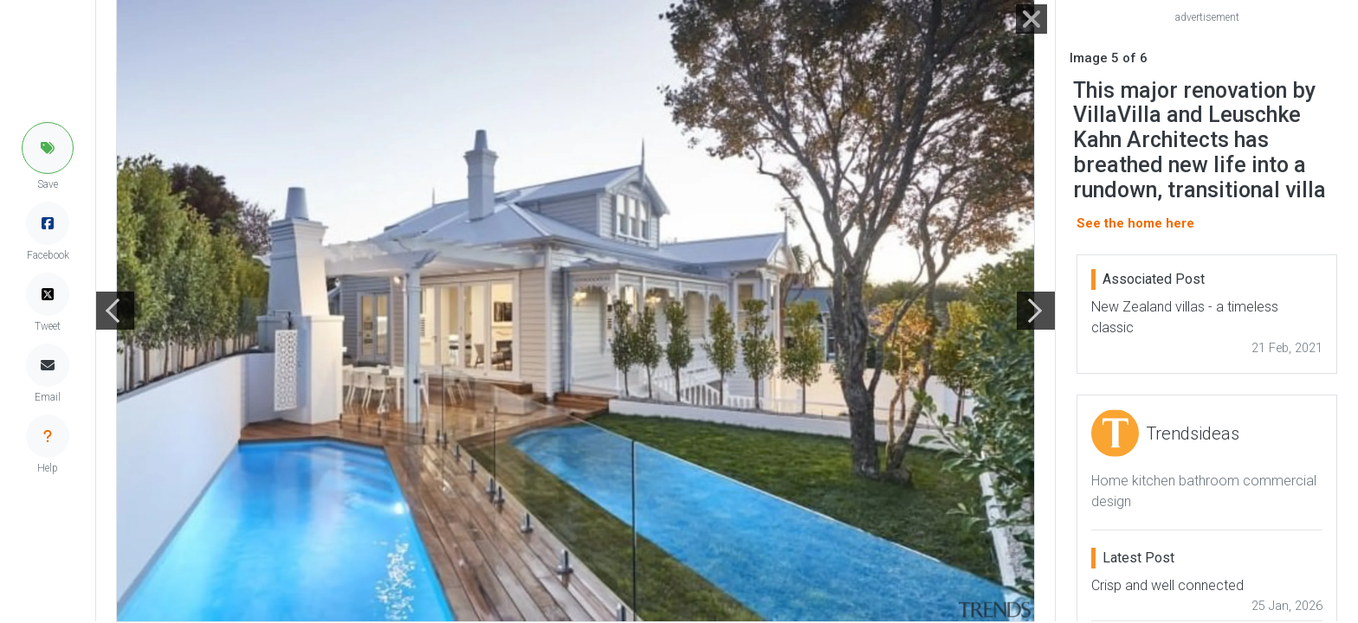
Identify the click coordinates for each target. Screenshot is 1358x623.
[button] (48, 148)
